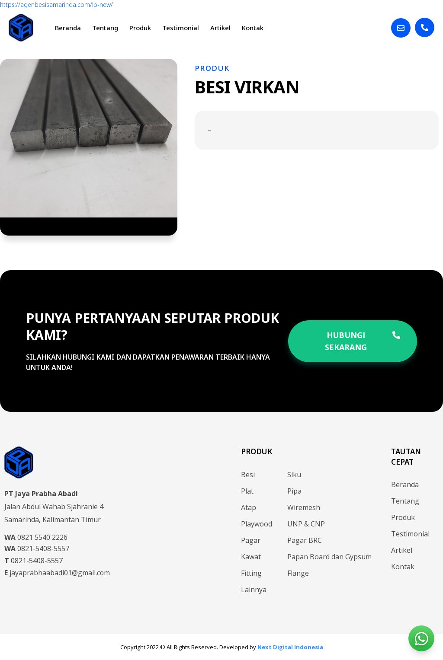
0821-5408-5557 (36, 548)
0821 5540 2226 (35, 537)
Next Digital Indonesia (290, 647)
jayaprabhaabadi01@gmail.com (57, 572)
